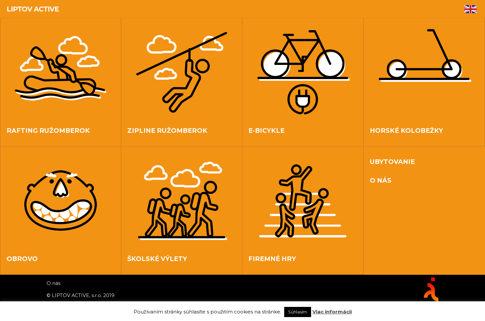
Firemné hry (272, 259)
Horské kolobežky (406, 130)
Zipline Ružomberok (167, 130)
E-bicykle (266, 130)
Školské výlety (157, 259)
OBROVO (22, 259)
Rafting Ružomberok (48, 130)
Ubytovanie (392, 161)
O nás (380, 180)
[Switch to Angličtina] (470, 9)
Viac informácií (332, 312)
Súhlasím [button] (297, 311)
